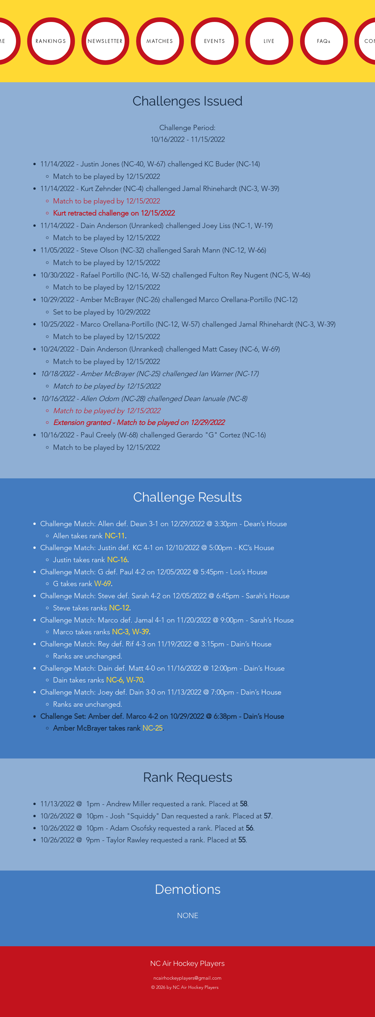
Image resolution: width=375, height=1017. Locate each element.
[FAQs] (324, 41)
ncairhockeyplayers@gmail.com (187, 978)
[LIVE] (269, 41)
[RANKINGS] (51, 41)
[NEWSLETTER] (105, 41)
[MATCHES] (160, 41)
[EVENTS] (215, 41)
